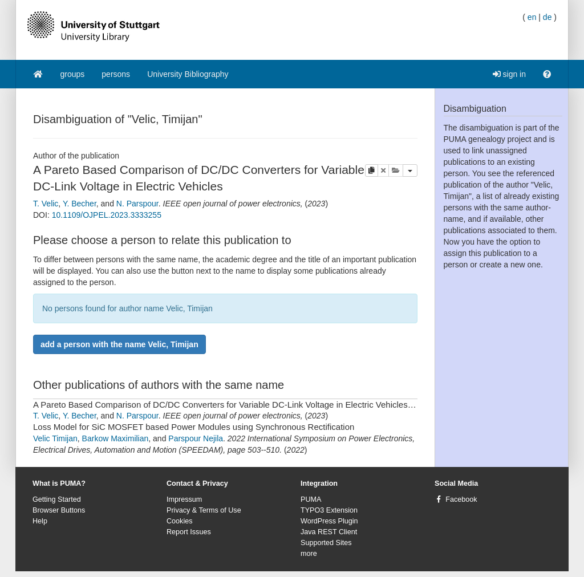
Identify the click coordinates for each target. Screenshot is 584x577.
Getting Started (57, 499)
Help (40, 521)
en (532, 17)
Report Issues (189, 532)
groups (72, 74)
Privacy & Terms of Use (204, 510)
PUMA (311, 499)
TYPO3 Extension (329, 510)
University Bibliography (187, 74)
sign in (509, 74)
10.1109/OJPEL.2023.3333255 (106, 215)
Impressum (184, 499)
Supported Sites (326, 543)
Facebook (461, 499)
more (309, 554)
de (547, 17)
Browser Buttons (59, 510)
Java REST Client (329, 532)
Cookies (180, 521)
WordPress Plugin (329, 521)
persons (116, 74)
